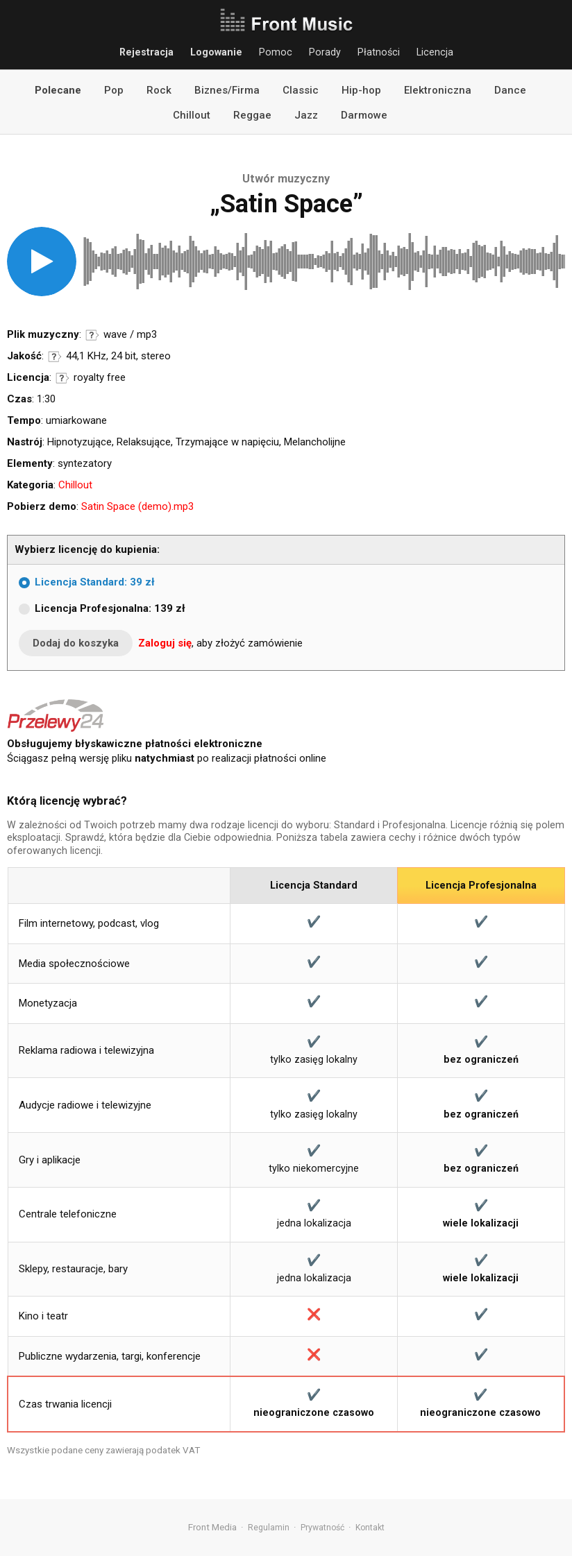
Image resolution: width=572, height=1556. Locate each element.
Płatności (379, 52)
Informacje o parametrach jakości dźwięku (55, 356)
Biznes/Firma (227, 90)
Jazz (306, 115)
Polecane (58, 90)
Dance (510, 90)
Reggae (252, 115)
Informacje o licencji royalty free (62, 378)
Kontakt (370, 1527)
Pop (114, 90)
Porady (325, 52)
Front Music (286, 21)
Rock (158, 90)
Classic (301, 90)
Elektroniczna (437, 90)
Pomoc (275, 52)
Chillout (191, 115)
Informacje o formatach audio (92, 335)
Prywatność (322, 1527)
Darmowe (364, 115)
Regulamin (268, 1527)
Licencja (435, 52)
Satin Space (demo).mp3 (137, 506)
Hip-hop (361, 90)
